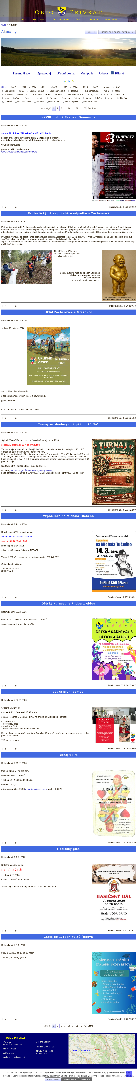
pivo (7, 98)
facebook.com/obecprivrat (14, 1057)
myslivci (94, 94)
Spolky (94, 19)
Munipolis (87, 73)
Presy (27, 98)
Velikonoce (54, 101)
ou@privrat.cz (9, 1053)
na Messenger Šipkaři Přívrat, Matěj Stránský (32, 470)
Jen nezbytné (69, 1079)
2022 (54, 87)
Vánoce (40, 101)
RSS (91, 32)
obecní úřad (119, 94)
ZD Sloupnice (90, 101)
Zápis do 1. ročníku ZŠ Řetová (68, 936)
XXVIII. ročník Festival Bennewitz (68, 117)
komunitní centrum (42, 94)
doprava (74, 91)
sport (110, 98)
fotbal (106, 91)
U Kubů (8, 101)
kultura (59, 94)
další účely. (125, 1072)
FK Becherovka (91, 91)
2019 (24, 87)
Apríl (118, 87)
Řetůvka (66, 98)
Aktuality (39, 19)
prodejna (40, 98)
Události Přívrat (111, 73)
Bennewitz (10, 91)
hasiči (117, 91)
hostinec (9, 94)
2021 (44, 87)
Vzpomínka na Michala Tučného (68, 516)
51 (77, 108)
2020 (34, 87)
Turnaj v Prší (68, 754)
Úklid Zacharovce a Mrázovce (68, 312)
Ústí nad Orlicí (24, 101)
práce (16, 98)
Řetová (53, 98)
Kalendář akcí (22, 73)
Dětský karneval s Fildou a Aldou (68, 603)
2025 (85, 87)
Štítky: (4, 87)
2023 (64, 87)
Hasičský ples (68, 849)
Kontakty (111, 19)
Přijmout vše (53, 1079)
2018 (13, 87)
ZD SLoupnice (71, 101)
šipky (77, 98)
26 (69, 108)
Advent (106, 87)
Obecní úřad (61, 19)
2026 (95, 87)
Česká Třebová (37, 91)
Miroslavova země (76, 94)
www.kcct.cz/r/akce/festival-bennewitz (19, 152)
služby (99, 98)
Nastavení (85, 1079)
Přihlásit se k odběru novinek (117, 32)
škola (88, 98)
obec (106, 94)
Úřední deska (66, 73)
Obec (79, 19)
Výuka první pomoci (68, 691)
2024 (75, 87)
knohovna (22, 94)
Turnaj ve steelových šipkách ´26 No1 (68, 424)
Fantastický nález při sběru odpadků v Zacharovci (68, 213)
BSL (22, 91)
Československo (57, 91)
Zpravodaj (44, 73)
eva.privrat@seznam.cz (36, 789)
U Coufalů (123, 98)
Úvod (23, 19)
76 (84, 108)
